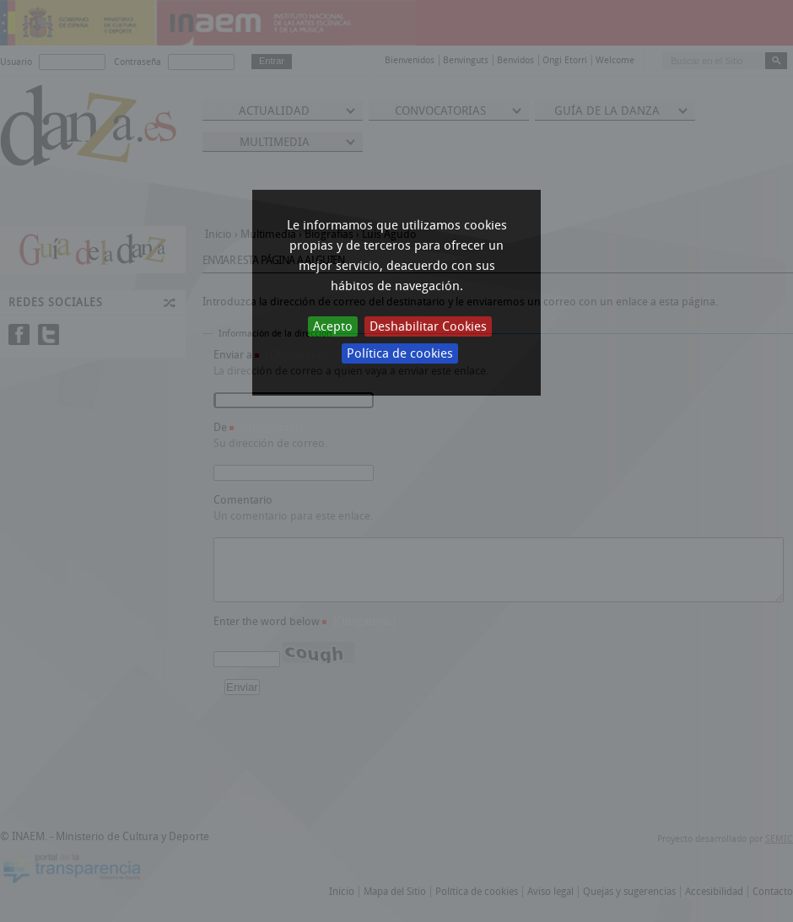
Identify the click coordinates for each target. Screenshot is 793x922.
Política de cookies (400, 353)
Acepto (333, 326)
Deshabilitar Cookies (428, 326)
